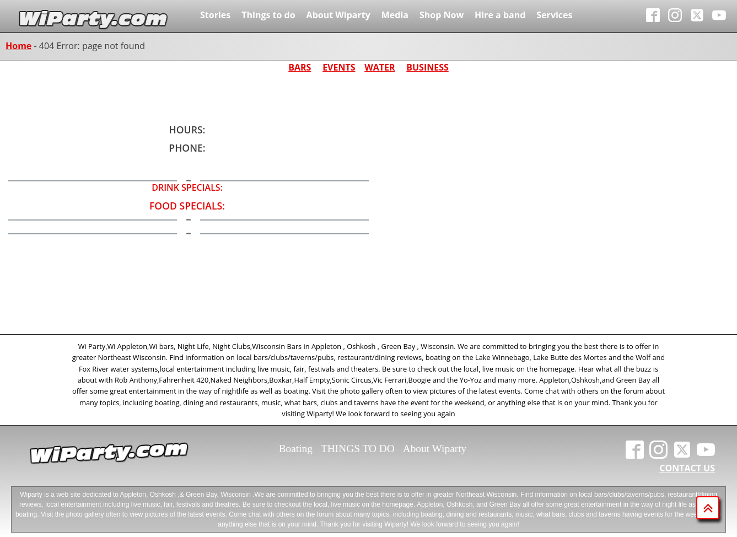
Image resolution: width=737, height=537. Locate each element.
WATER (379, 67)
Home (18, 46)
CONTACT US (687, 468)
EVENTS (338, 67)
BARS (299, 67)
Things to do (268, 15)
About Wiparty (338, 15)
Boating (296, 448)
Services (554, 15)
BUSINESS (427, 67)
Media (394, 15)
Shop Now (441, 15)
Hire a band (500, 15)
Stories (215, 15)
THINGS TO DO (358, 448)
